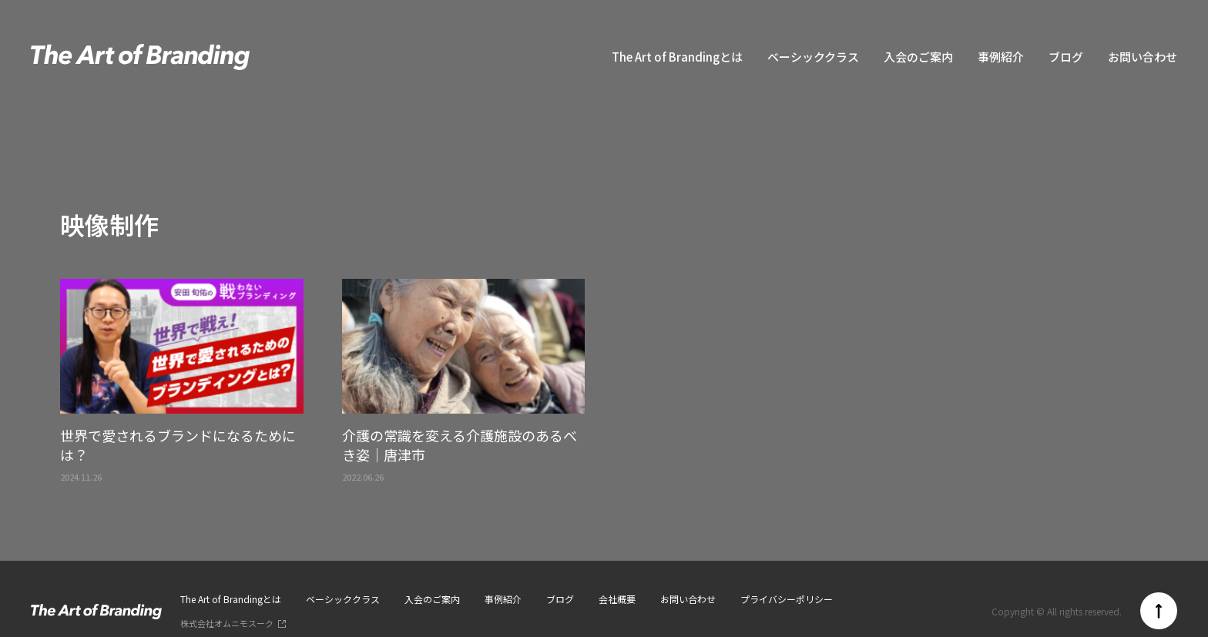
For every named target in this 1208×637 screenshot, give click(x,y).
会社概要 (617, 598)
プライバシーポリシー (786, 598)
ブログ (1066, 57)
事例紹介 (1001, 57)
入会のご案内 (918, 57)
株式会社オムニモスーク (226, 623)
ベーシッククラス (813, 57)
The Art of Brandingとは (677, 57)
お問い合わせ (1142, 57)
